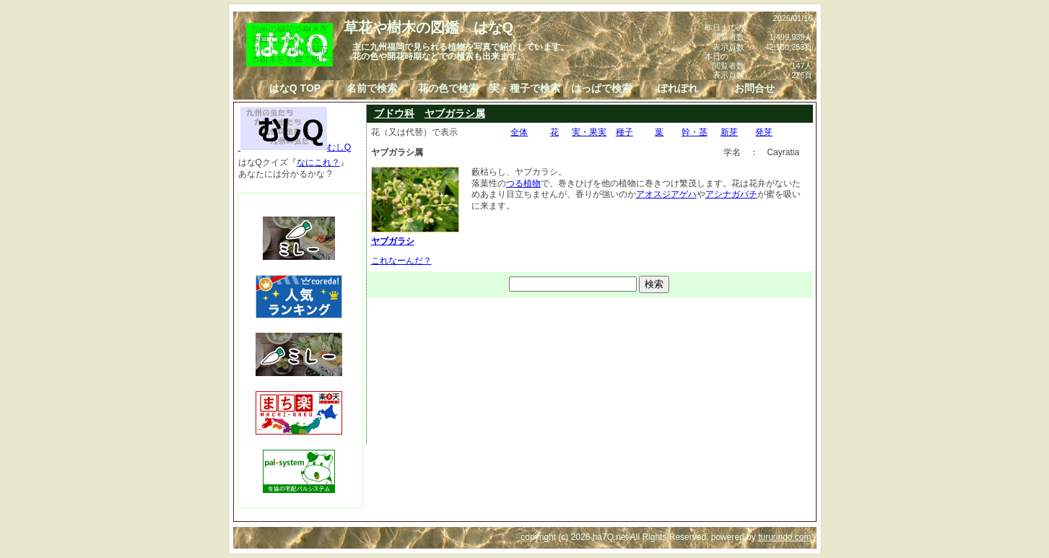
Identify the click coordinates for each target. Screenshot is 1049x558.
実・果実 (589, 132)
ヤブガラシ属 (455, 113)
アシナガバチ (731, 194)
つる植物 (523, 183)
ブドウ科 (394, 113)
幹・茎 (695, 132)
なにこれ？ (318, 162)
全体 (519, 132)
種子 (624, 132)
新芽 (729, 132)
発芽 (763, 132)
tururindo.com (784, 537)
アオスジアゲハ (666, 194)
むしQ (295, 147)
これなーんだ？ (401, 261)
